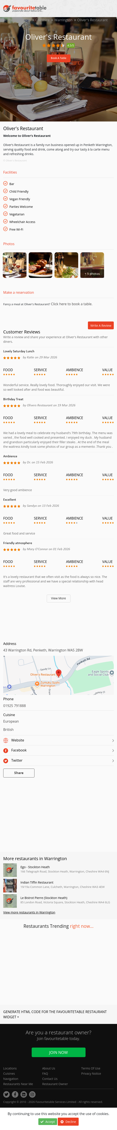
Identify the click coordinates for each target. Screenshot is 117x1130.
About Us (48, 1068)
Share (18, 773)
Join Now (58, 1052)
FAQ (45, 1073)
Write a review (100, 325)
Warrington (63, 20)
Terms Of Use (90, 1068)
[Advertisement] (58, 621)
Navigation (10, 1079)
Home (8, 20)
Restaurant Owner (55, 1084)
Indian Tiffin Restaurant (36, 882)
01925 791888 (14, 705)
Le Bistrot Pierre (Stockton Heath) (43, 898)
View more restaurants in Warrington (29, 912)
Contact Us (50, 1079)
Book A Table (58, 58)
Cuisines (9, 1073)
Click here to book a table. (71, 304)
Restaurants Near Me (18, 1084)
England (24, 20)
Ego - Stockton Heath (35, 867)
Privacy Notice (91, 1073)
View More (58, 598)
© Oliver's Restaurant (15, 160)
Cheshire (42, 20)
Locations (10, 1068)
